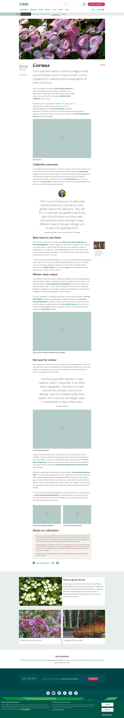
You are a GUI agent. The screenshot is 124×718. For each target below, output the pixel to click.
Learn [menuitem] (54, 9)
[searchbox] (73, 4)
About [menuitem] (93, 9)
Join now (92, 681)
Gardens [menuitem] (47, 9)
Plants (18, 14)
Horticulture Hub (26, 14)
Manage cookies (107, 715)
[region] (62, 709)
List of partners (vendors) (58, 709)
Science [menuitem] (60, 9)
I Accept (107, 704)
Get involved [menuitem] (24, 9)
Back (103, 65)
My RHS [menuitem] (99, 10)
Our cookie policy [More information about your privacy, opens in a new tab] (26, 709)
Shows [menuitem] (41, 9)
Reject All (107, 710)
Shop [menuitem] (66, 9)
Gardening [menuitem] (33, 9)
